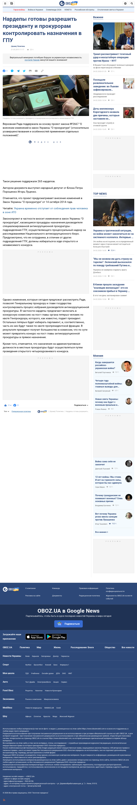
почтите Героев (32, 60)
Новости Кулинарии (53, 691)
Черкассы (65, 656)
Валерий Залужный (102, 391)
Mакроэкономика (51, 699)
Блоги (91, 647)
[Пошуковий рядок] (131, 3)
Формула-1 (64, 665)
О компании (30, 588)
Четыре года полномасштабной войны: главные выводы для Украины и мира (108, 383)
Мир (39, 647)
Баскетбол (38, 665)
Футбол (28, 665)
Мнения (98, 355)
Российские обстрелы (84, 10)
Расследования (79, 647)
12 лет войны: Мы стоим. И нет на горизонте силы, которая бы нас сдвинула (108, 480)
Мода (55, 716)
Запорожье (46, 656)
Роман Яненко (100, 409)
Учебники (35, 673)
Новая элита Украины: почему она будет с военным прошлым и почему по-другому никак (108, 402)
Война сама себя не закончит (105, 463)
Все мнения (100, 532)
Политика (25, 647)
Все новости (128, 647)
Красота (46, 716)
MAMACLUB (49, 708)
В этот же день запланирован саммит (110, 295)
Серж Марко (100, 487)
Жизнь (57, 647)
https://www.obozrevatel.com (93, 729)
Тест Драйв (30, 682)
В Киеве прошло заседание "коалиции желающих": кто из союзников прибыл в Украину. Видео (110, 288)
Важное (98, 17)
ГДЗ (27, 673)
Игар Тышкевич (101, 524)
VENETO (68, 10)
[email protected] (34, 786)
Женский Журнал (67, 716)
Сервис (64, 682)
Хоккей (48, 665)
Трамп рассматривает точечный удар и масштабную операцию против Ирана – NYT (112, 57)
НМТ (70, 673)
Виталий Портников (103, 372)
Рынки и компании (33, 699)
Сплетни (37, 716)
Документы (57, 596)
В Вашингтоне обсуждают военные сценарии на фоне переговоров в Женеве (113, 66)
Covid (58, 708)
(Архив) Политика (18, 46)
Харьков (35, 656)
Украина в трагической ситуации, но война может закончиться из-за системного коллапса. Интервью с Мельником (113, 234)
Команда (56, 588)
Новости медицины (33, 708)
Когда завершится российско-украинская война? (105, 365)
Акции (56, 682)
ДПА (58, 673)
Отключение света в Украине (110, 10)
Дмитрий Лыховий (102, 469)
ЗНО (64, 673)
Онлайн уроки (48, 673)
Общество (110, 647)
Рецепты (29, 691)
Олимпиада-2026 (53, 10)
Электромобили (44, 682)
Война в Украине (35, 10)
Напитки (38, 691)
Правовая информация (88, 588)
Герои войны (19, 10)
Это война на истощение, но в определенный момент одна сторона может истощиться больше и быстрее (113, 244)
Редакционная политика (21, 411)
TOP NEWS (100, 193)
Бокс (56, 665)
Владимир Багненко (103, 506)
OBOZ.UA (123, 733)
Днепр (55, 656)
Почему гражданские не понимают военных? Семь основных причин (109, 498)
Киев (27, 656)
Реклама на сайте (32, 596)
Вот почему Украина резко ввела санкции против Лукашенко (106, 517)
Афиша (28, 716)
